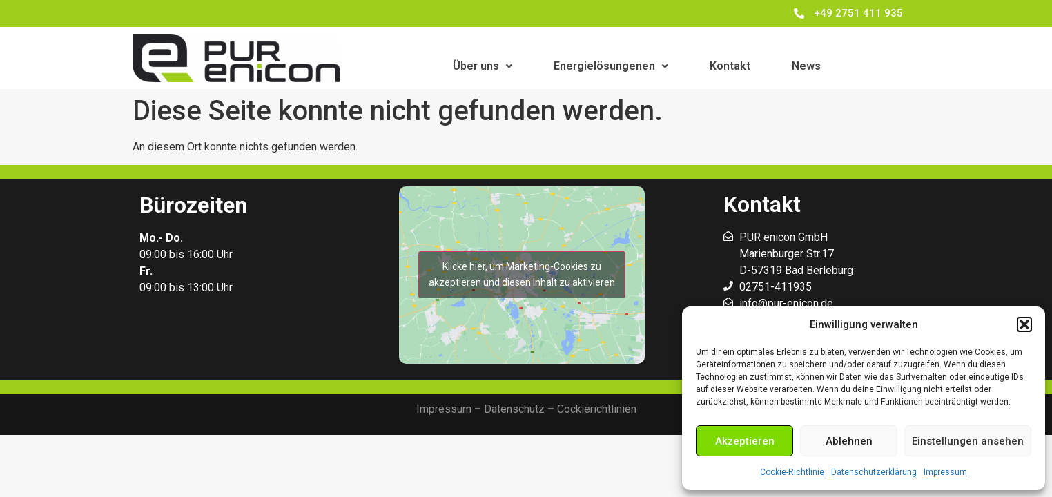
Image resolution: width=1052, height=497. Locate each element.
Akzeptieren (745, 441)
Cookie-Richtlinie (792, 472)
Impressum (945, 472)
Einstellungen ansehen (968, 441)
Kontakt (730, 65)
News (806, 65)
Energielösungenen (611, 65)
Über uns (482, 65)
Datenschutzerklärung (874, 472)
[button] (1024, 324)
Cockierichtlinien (596, 409)
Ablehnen (849, 441)
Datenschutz (514, 409)
